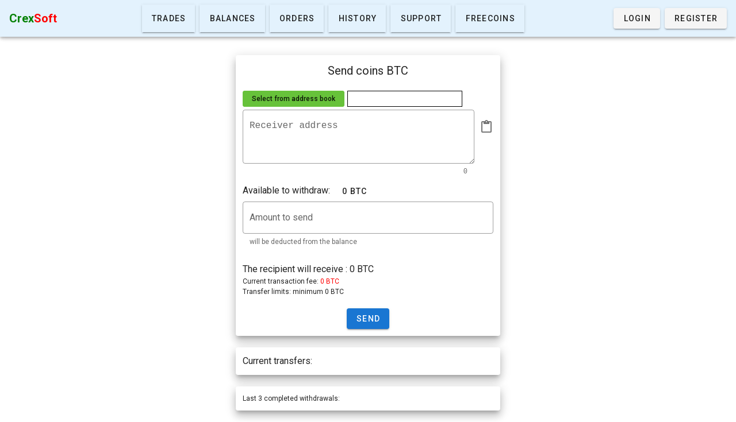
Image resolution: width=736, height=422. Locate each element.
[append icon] (486, 127)
